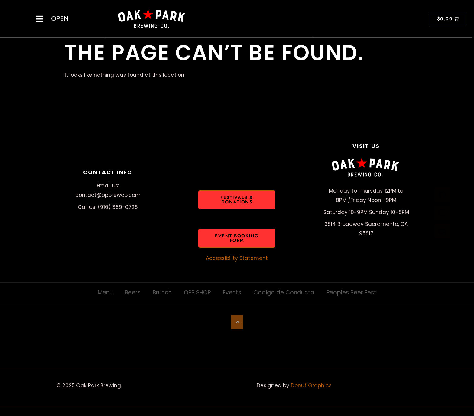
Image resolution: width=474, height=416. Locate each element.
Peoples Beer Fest (351, 292)
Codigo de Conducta (283, 292)
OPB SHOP (197, 292)
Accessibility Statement (237, 258)
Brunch (162, 292)
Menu (105, 292)
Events (232, 292)
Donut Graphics (311, 385)
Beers (133, 292)
